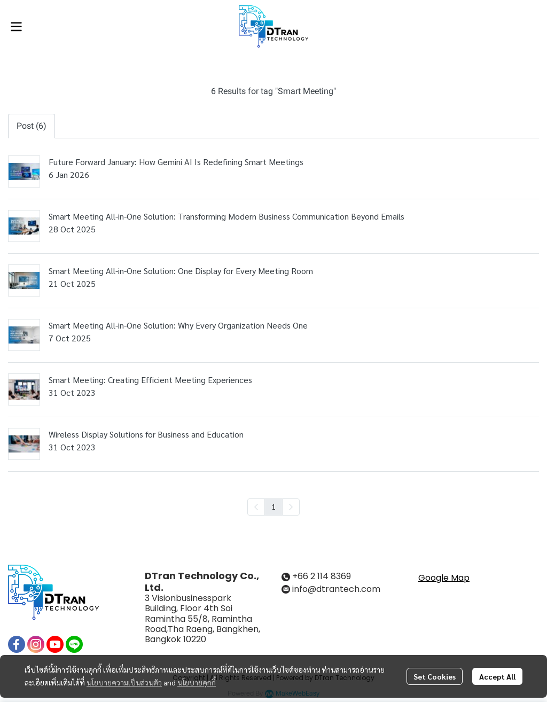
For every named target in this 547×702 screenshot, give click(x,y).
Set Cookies (434, 676)
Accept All (497, 676)
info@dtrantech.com (336, 589)
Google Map (444, 578)
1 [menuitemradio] (273, 506)
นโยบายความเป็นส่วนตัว (124, 682)
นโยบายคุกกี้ (196, 682)
